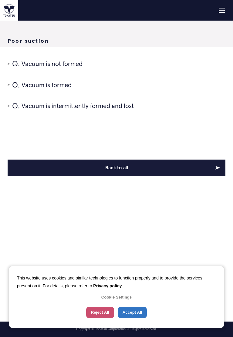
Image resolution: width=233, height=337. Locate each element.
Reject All (100, 312)
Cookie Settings (116, 297)
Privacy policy (107, 285)
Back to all (116, 167)
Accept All (132, 312)
